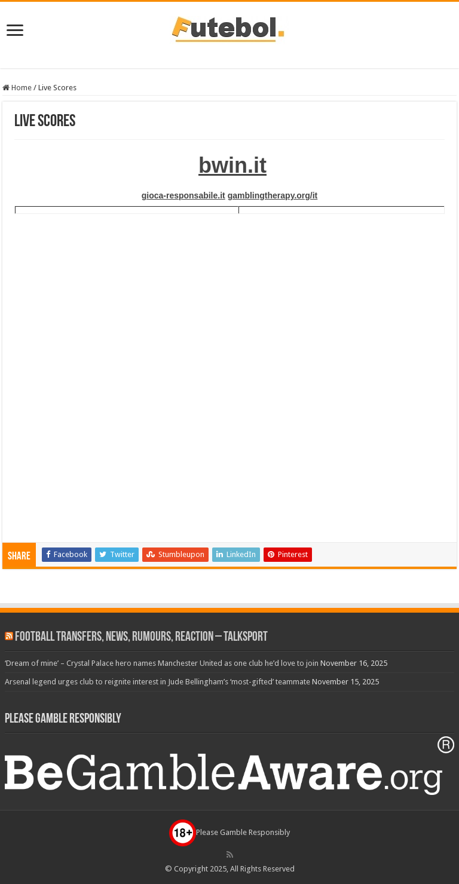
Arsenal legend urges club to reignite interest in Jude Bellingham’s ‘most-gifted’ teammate (157, 681)
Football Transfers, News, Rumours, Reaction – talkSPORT (141, 637)
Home (17, 87)
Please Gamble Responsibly (229, 832)
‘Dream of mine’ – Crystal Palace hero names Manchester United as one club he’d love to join (162, 663)
